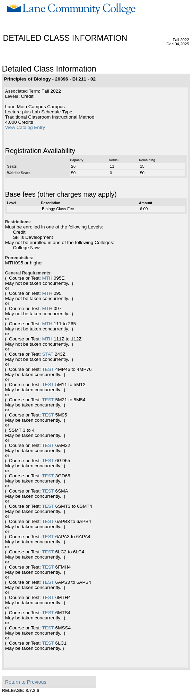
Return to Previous (25, 682)
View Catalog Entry (25, 127)
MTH (47, 278)
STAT (47, 354)
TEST (48, 369)
